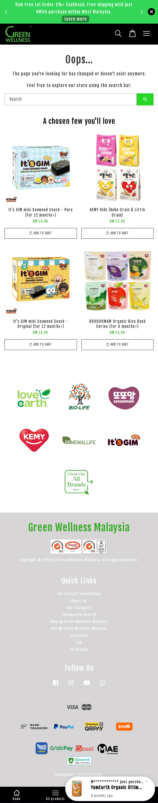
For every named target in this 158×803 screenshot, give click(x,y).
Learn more (75, 19)
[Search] (70, 99)
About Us (79, 601)
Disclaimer (64, 774)
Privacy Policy (90, 774)
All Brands (79, 649)
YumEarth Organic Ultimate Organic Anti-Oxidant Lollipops (117, 791)
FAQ (79, 642)
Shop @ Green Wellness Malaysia (79, 621)
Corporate (79, 635)
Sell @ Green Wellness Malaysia (79, 628)
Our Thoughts (79, 608)
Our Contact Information (79, 593)
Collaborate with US (79, 614)
